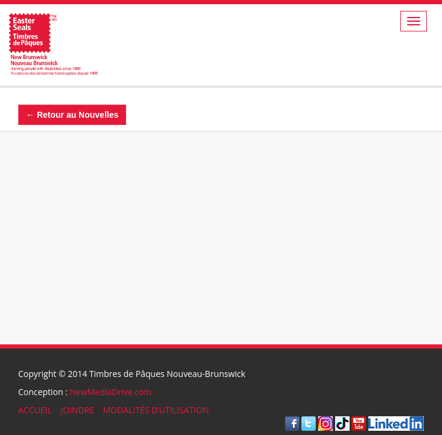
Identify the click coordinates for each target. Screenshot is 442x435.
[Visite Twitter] (308, 422)
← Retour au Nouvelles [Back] (72, 115)
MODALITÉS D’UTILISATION (156, 410)
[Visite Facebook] (292, 422)
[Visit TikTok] (342, 422)
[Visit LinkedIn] (396, 422)
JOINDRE (77, 410)
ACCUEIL (35, 410)
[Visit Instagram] (325, 422)
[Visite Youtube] (358, 422)
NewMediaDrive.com (110, 392)
